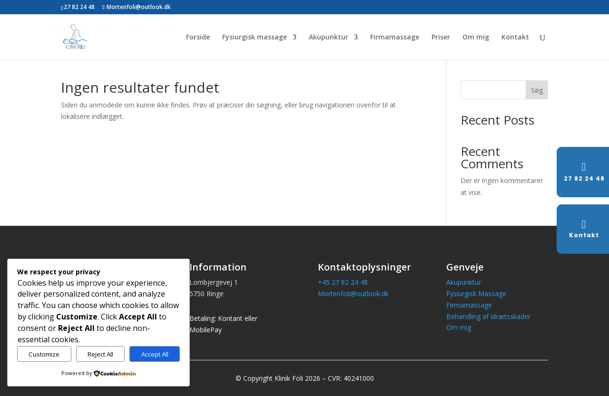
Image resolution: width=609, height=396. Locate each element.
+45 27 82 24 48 (343, 282)
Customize (44, 354)
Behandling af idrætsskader (488, 316)
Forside (198, 37)
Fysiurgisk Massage (476, 293)
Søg (537, 90)
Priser (441, 37)
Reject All (100, 354)
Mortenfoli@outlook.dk (353, 293)
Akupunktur (328, 37)
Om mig (475, 37)
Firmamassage (394, 37)
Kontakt (515, 37)
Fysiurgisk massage (254, 37)
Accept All (154, 354)
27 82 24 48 (79, 7)
